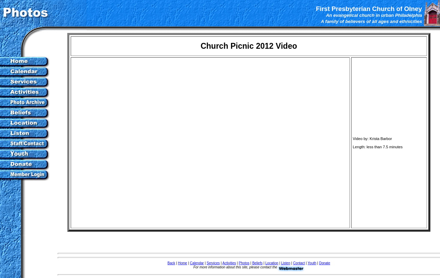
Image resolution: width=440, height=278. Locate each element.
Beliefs (257, 263)
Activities (229, 263)
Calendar (197, 263)
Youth (312, 263)
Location (271, 263)
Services (213, 263)
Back (171, 263)
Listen (285, 263)
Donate (324, 263)
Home (182, 263)
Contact (299, 263)
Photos (244, 263)
